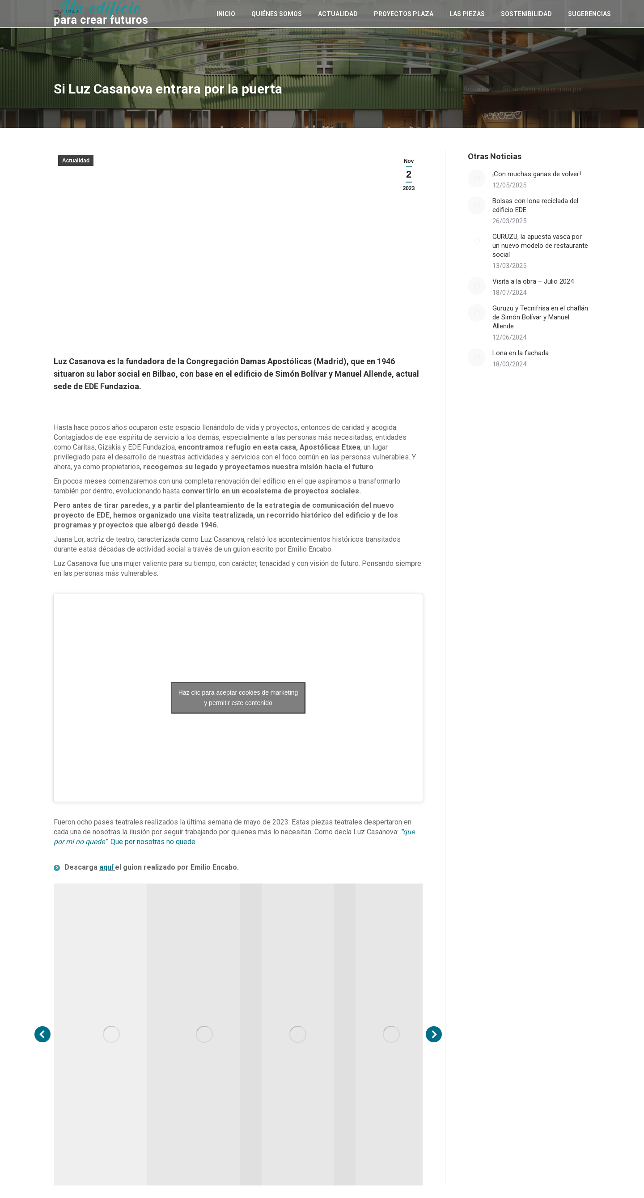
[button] (42, 1034)
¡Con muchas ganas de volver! (536, 174)
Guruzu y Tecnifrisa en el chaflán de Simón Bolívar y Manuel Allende (540, 317)
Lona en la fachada (520, 353)
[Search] (583, 11)
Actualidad (75, 160)
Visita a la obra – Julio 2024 (533, 281)
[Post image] (477, 178)
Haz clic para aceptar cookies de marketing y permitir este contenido (238, 697)
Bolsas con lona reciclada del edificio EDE (535, 205)
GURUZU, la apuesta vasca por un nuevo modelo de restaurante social (540, 246)
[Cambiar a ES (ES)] (536, 11)
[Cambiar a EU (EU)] (521, 11)
